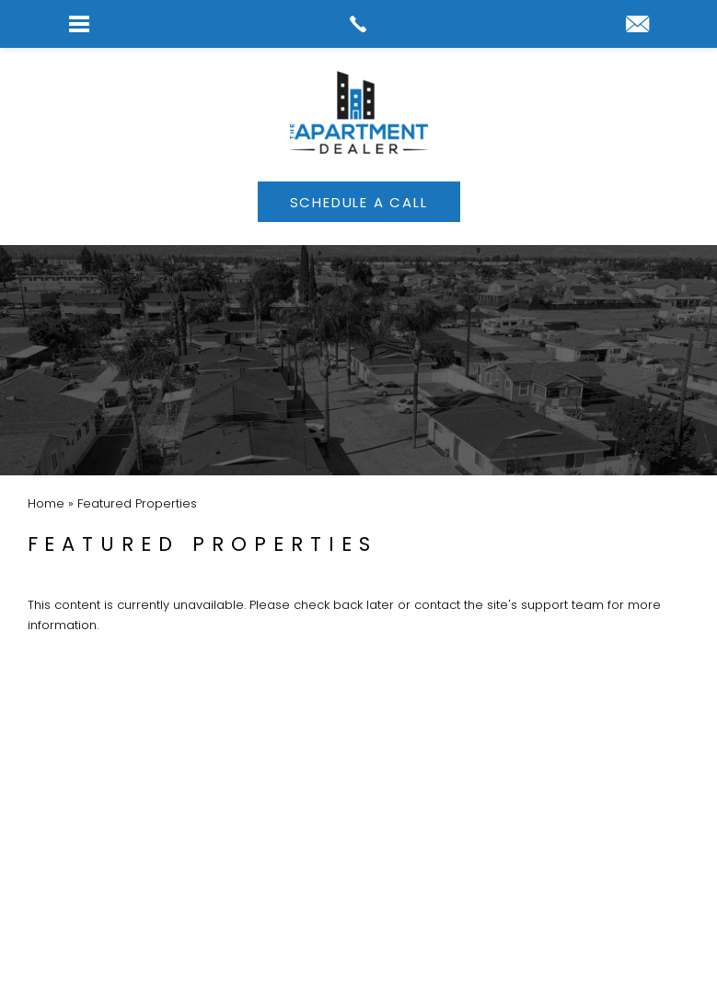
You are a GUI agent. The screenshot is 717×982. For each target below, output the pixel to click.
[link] (358, 24)
